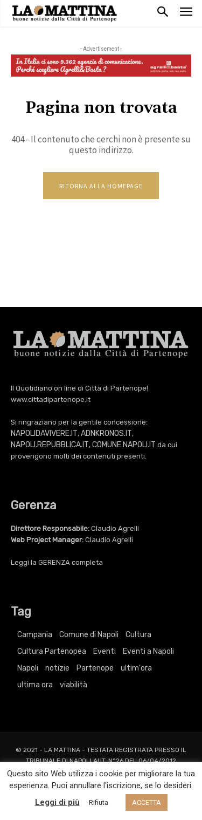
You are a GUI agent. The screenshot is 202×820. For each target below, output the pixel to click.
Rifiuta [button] (98, 802)
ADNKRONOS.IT (106, 433)
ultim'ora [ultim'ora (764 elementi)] (136, 668)
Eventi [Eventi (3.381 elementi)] (104, 651)
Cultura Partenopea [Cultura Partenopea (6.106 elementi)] (51, 651)
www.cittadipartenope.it (50, 399)
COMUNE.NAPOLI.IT (124, 444)
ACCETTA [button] (146, 802)
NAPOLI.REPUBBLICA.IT (50, 444)
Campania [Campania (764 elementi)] (34, 634)
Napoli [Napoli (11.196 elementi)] (27, 668)
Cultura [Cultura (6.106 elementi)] (138, 634)
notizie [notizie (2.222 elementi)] (57, 668)
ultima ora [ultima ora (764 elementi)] (35, 684)
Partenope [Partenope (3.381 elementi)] (95, 668)
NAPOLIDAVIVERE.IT (44, 433)
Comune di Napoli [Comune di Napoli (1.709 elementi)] (89, 634)
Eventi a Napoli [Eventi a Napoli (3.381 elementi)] (148, 651)
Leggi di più (57, 802)
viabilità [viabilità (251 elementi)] (73, 684)
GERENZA (54, 562)
